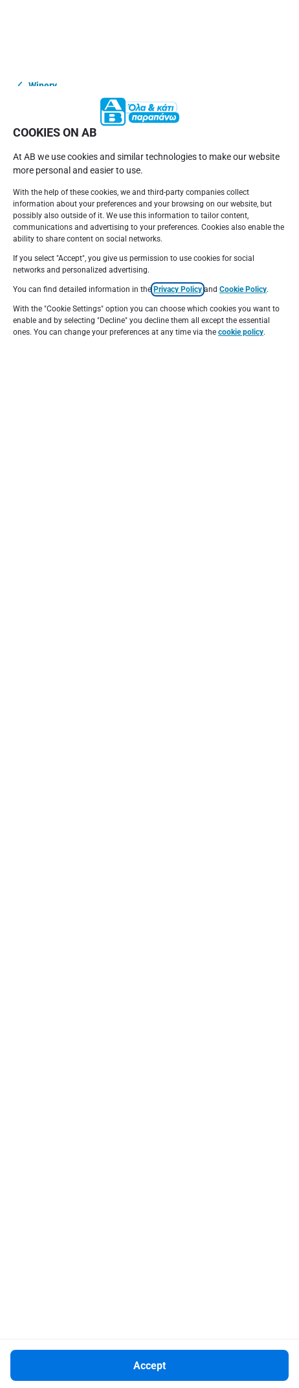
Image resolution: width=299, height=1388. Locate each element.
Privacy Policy (177, 203)
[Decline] (149, 1320)
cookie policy (240, 246)
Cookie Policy (243, 203)
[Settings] (149, 1362)
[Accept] (149, 1279)
